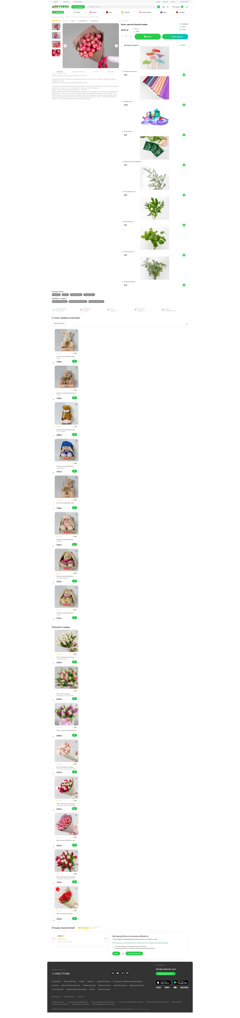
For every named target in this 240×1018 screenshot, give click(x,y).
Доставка (165, 2)
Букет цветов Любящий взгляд (66, 840)
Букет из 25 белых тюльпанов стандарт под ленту (65, 658)
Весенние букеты (76, 294)
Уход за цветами (57, 989)
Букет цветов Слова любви (65, 913)
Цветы (68, 17)
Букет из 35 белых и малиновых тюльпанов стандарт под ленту (66, 878)
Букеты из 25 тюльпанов (60, 301)
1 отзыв (73, 21)
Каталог (62, 17)
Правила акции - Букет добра (76, 989)
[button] (55, 2)
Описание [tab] (60, 72)
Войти (116, 953)
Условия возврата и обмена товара (80, 1004)
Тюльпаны (75, 17)
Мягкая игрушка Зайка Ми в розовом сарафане (65, 577)
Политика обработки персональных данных (157, 1002)
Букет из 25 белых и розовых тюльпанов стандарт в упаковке (66, 768)
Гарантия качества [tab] (78, 72)
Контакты (55, 985)
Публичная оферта (177, 1002)
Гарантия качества (120, 985)
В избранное (183, 24)
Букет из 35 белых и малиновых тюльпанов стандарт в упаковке (66, 804)
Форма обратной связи (165, 974)
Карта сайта (81, 996)
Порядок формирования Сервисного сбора (103, 1004)
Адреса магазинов (103, 981)
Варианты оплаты (104, 985)
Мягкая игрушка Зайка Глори (65, 503)
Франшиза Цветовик (137, 985)
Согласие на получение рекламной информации (130, 1002)
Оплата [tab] (96, 72)
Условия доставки (89, 985)
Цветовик (55, 17)
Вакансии (91, 981)
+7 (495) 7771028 (60, 973)
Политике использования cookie (141, 1009)
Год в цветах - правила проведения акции (127, 981)
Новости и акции (104, 989)
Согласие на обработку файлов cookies (77, 1002)
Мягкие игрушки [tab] (59, 323)
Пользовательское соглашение (60, 1004)
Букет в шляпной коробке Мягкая (67, 730)
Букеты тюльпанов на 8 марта (78, 301)
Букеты (65, 294)
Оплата (173, 2)
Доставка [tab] (111, 72)
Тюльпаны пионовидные (96, 301)
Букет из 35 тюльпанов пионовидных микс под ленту (65, 694)
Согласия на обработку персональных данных (103, 1002)
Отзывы (158, 2)
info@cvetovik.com (166, 969)
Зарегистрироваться (134, 953)
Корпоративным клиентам (70, 985)
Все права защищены (69, 996)
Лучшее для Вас (89, 294)
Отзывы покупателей (63, 927)
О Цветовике (56, 981)
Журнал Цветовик (70, 981)
